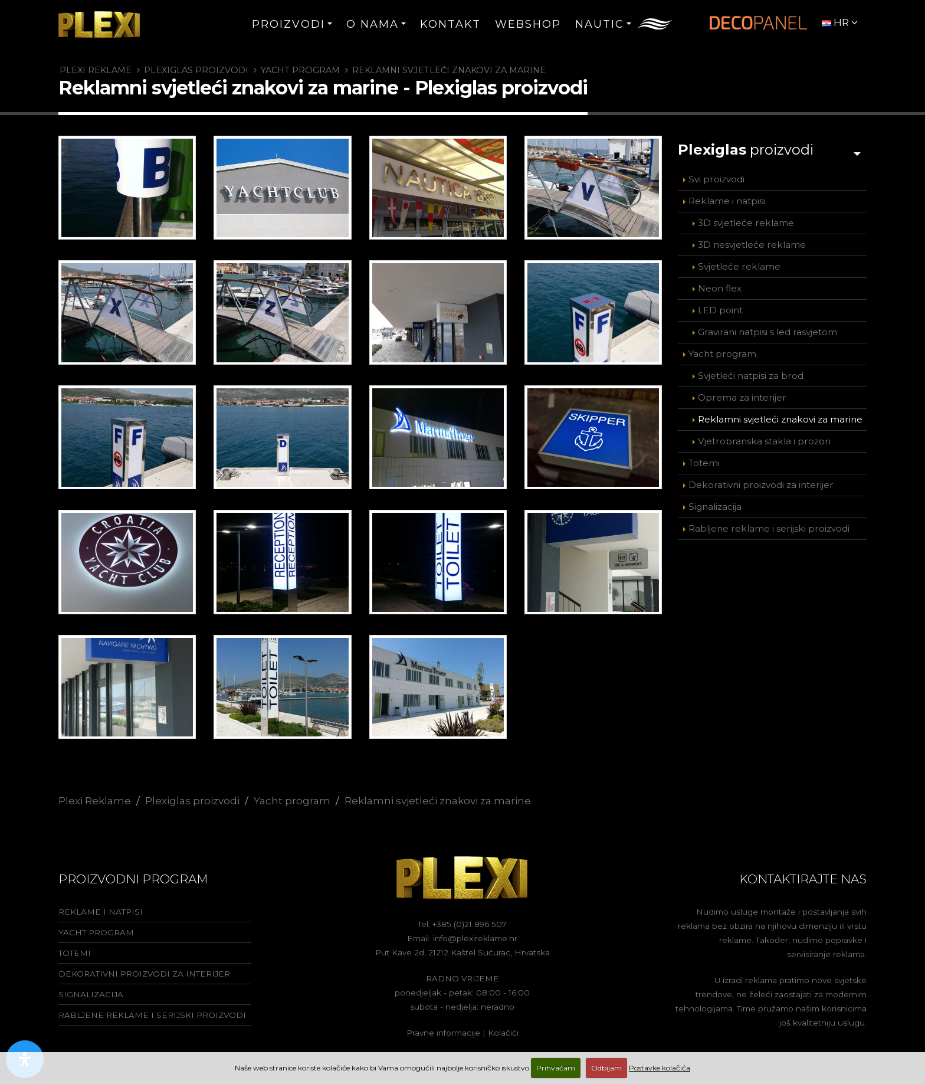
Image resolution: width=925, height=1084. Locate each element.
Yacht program (300, 70)
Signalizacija (715, 503)
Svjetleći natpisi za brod (750, 372)
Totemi (704, 460)
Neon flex (720, 285)
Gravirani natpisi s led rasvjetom (767, 329)
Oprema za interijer (742, 394)
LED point (720, 307)
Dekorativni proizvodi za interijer (761, 481)
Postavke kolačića (659, 1067)
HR (840, 22)
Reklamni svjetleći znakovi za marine (449, 70)
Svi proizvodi (716, 176)
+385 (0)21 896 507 (469, 924)
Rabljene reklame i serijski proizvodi (768, 525)
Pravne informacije (443, 1032)
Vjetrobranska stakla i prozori (764, 438)
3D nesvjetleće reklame (752, 241)
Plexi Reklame (96, 70)
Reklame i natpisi (726, 198)
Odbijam (606, 1067)
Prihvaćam (555, 1067)
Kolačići (503, 1032)
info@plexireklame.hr (475, 938)
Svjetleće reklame (739, 263)
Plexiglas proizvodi (196, 70)
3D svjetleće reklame (746, 219)
